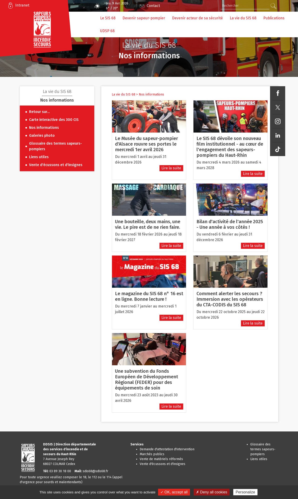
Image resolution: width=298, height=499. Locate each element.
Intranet (22, 5)
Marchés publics (152, 454)
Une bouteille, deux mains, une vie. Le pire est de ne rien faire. (147, 224)
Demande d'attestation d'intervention (167, 449)
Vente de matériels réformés (161, 459)
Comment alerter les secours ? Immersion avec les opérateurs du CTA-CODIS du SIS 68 (229, 299)
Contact (153, 5)
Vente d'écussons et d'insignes (162, 464)
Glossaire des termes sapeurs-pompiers (262, 449)
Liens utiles (258, 459)
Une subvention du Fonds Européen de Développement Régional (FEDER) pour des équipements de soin (146, 379)
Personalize (245, 492)
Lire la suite (171, 168)
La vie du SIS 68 (123, 94)
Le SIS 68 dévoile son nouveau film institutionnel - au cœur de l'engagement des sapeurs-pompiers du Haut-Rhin (229, 147)
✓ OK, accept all (174, 492)
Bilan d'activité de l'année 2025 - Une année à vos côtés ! (229, 224)
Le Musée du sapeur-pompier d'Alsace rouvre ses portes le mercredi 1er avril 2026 (146, 144)
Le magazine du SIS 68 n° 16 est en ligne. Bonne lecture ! (149, 296)
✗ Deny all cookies (211, 492)
